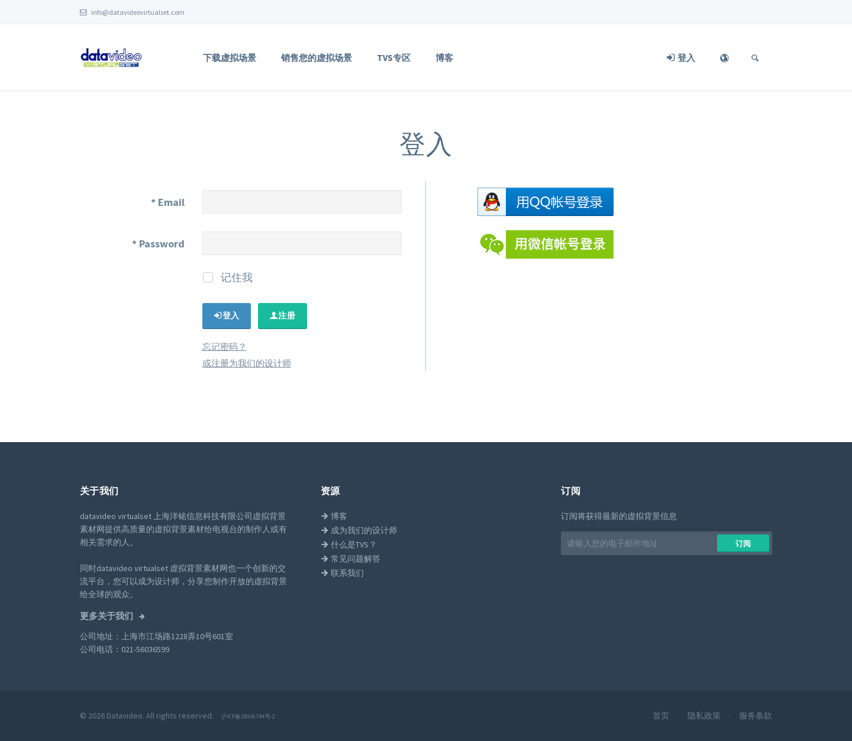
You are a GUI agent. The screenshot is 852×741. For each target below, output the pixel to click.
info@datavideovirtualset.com (132, 12)
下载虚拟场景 (229, 57)
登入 (681, 57)
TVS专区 (394, 57)
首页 (662, 715)
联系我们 (342, 573)
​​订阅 (743, 544)
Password (158, 243)
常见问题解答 (350, 558)
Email (168, 202)
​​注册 (282, 315)
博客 (444, 57)
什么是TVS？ (349, 544)
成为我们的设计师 (359, 530)
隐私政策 (705, 715)
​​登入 (227, 315)
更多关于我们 (107, 616)
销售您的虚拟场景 (316, 57)
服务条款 (755, 715)
